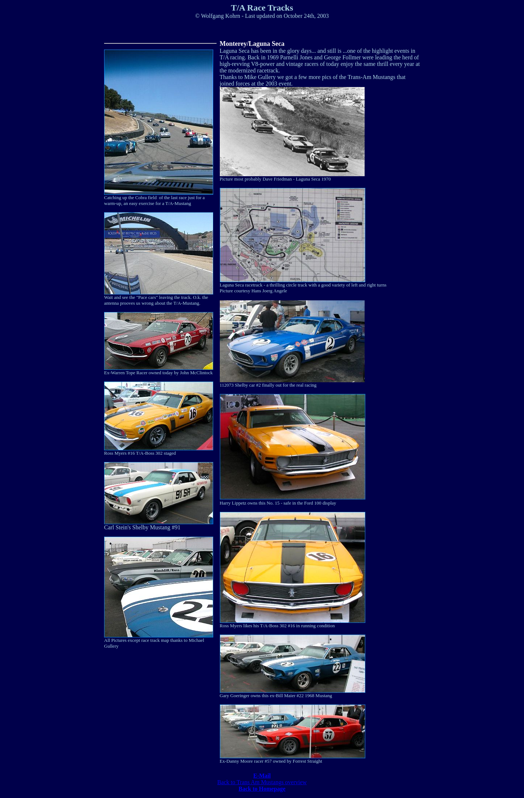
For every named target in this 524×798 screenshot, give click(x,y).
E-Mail (262, 776)
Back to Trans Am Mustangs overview (262, 782)
